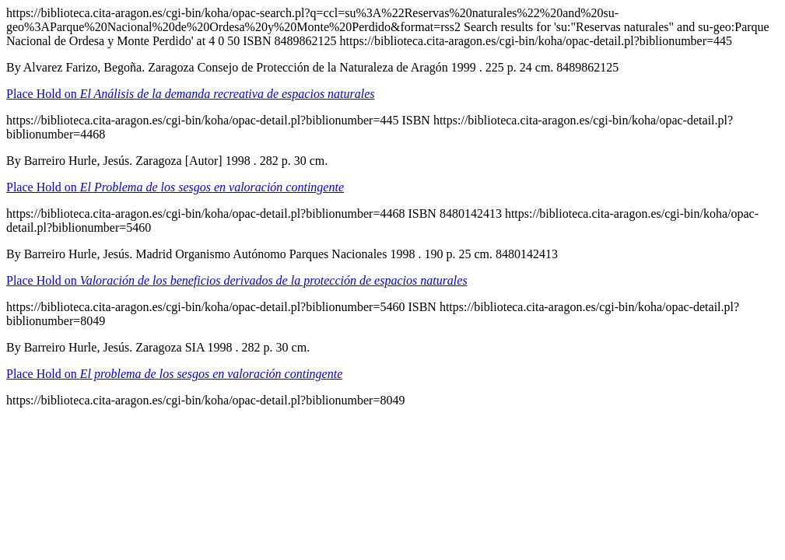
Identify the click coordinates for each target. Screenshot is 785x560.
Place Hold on (190, 93)
